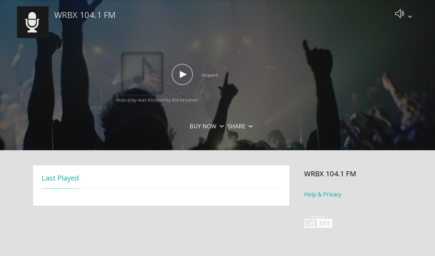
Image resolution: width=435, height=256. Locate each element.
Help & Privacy (323, 196)
